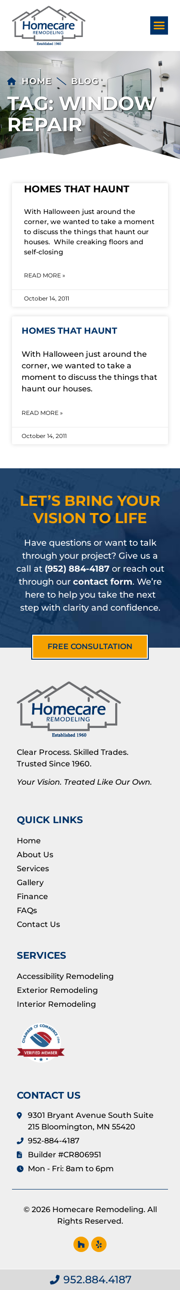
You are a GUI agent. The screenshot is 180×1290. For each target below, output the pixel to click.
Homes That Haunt (76, 189)
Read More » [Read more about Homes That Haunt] (44, 275)
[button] (159, 25)
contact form (102, 581)
